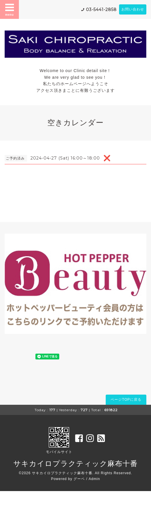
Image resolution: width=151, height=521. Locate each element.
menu (9, 9)
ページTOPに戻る (126, 400)
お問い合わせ (132, 9)
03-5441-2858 (101, 9)
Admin (94, 479)
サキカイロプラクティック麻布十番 (75, 463)
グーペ (79, 479)
